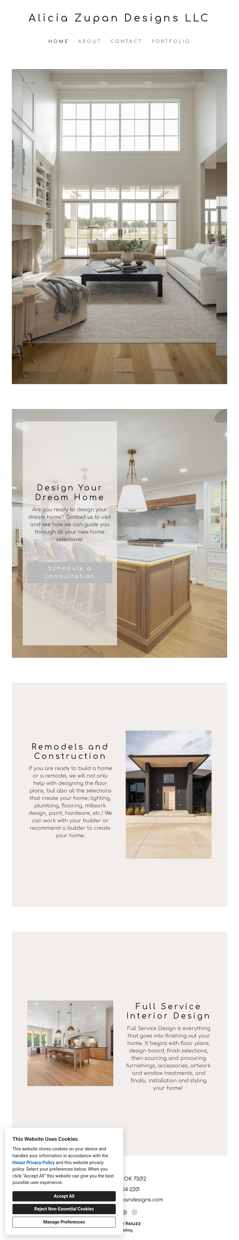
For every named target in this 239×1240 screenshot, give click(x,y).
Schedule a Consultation (70, 572)
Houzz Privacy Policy (33, 1162)
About (89, 41)
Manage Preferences (64, 1222)
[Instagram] (134, 1212)
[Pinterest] (124, 1212)
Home (58, 41)
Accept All (64, 1196)
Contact (126, 41)
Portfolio (171, 41)
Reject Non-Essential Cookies (64, 1209)
